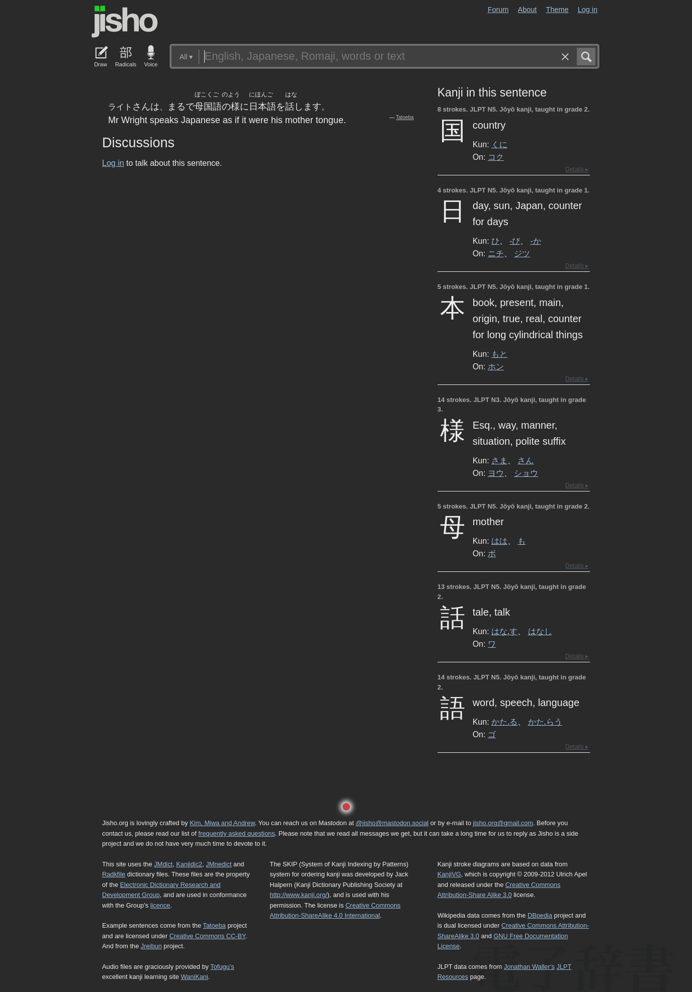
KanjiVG (449, 874)
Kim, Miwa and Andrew (222, 823)
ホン (496, 366)
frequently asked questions (236, 833)
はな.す (504, 631)
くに (499, 144)
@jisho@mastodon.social (392, 823)
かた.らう (545, 721)
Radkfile (113, 874)
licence (160, 905)
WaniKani (194, 976)
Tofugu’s (222, 966)
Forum (498, 10)
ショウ (526, 472)
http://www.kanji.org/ (298, 895)
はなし (540, 631)
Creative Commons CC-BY (207, 936)
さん (525, 460)
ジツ (522, 253)
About (527, 10)
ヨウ (496, 472)
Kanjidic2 (189, 864)
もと (499, 353)
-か (536, 240)
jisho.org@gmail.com (503, 823)
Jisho (125, 22)
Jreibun (151, 946)
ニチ (496, 253)
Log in (587, 10)
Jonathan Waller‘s (529, 966)
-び (514, 240)
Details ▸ (576, 169)
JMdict (163, 864)
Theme (557, 10)
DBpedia (540, 915)
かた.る (504, 721)
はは (499, 540)
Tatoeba (405, 117)
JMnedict (218, 864)
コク (496, 156)
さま (499, 460)
